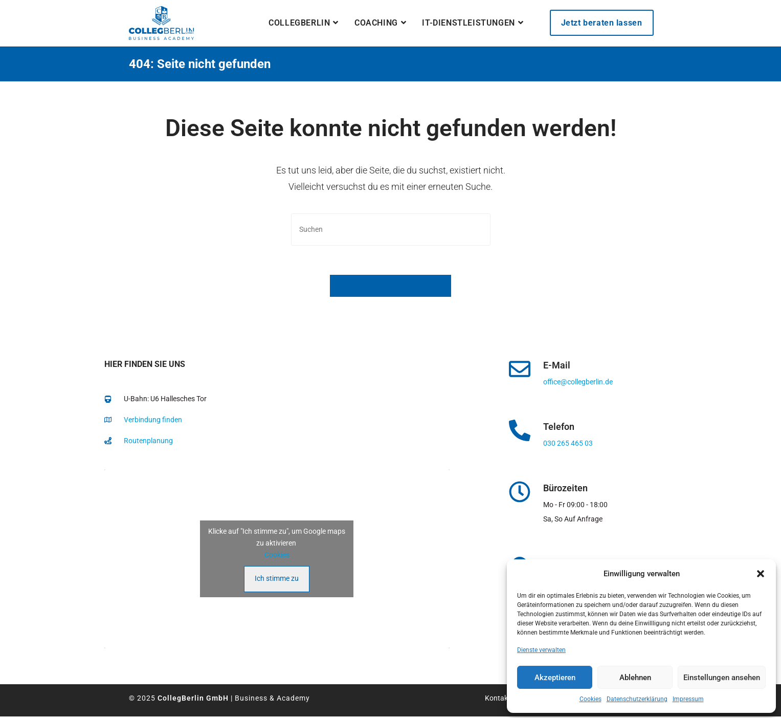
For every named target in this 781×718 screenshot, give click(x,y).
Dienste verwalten (541, 650)
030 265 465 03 (568, 445)
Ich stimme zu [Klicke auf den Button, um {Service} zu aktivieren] (277, 579)
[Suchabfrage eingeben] (390, 229)
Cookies (590, 699)
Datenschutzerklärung (637, 699)
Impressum (688, 699)
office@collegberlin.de (578, 383)
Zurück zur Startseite (390, 287)
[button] (760, 574)
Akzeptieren (554, 677)
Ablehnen (635, 677)
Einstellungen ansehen (721, 677)
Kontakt (497, 699)
